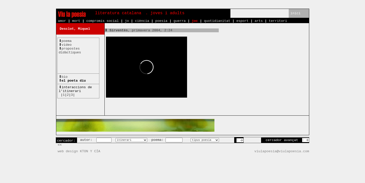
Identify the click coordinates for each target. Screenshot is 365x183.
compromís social (102, 21)
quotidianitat (217, 21)
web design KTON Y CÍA (79, 151)
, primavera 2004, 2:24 (138, 30)
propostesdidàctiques (70, 50)
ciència (142, 21)
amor (62, 21)
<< (60, 145)
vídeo (67, 45)
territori (278, 21)
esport (242, 21)
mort (76, 21)
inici (295, 13)
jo (127, 21)
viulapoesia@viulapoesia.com (281, 151)
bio (65, 77)
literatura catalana (118, 13)
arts (258, 21)
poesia (161, 21)
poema (67, 41)
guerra (179, 21)
